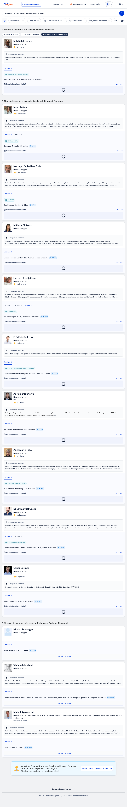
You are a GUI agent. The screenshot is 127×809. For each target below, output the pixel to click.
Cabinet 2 (18, 135)
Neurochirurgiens (52, 798)
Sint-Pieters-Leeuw (30, 34)
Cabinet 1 (8, 68)
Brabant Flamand (11, 34)
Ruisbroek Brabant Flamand (55, 34)
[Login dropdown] (109, 4)
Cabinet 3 (28, 306)
